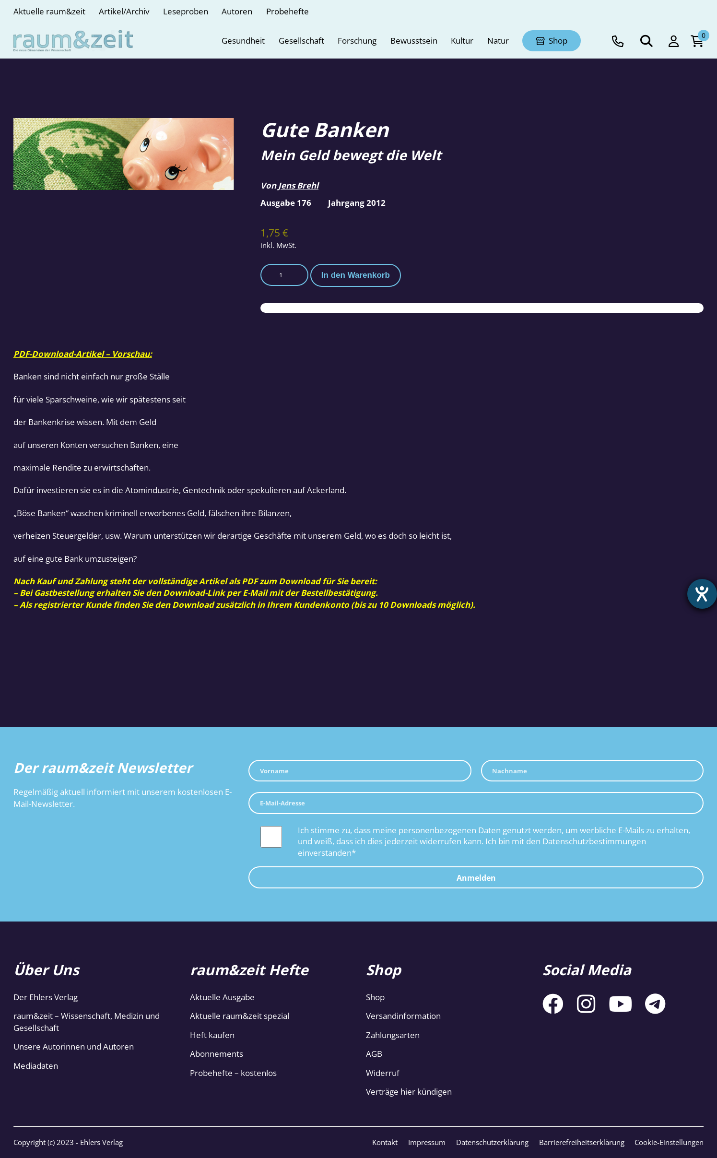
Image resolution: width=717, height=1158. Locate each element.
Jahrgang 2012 (357, 202)
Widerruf (383, 1072)
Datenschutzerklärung (492, 1142)
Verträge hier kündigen (409, 1091)
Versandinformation (403, 1015)
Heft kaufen (212, 1034)
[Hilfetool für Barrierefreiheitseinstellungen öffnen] (701, 595)
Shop (375, 997)
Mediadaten (35, 1065)
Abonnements (216, 1053)
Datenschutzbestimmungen (594, 841)
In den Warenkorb (355, 275)
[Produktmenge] (284, 275)
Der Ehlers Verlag (45, 997)
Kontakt (385, 1142)
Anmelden (476, 878)
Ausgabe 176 (285, 202)
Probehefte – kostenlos (233, 1072)
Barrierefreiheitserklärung (581, 1142)
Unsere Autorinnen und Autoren (73, 1046)
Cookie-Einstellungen (669, 1142)
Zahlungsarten (393, 1034)
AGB (374, 1053)
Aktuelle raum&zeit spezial (239, 1015)
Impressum (427, 1142)
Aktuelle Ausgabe (222, 997)
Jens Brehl (298, 185)
